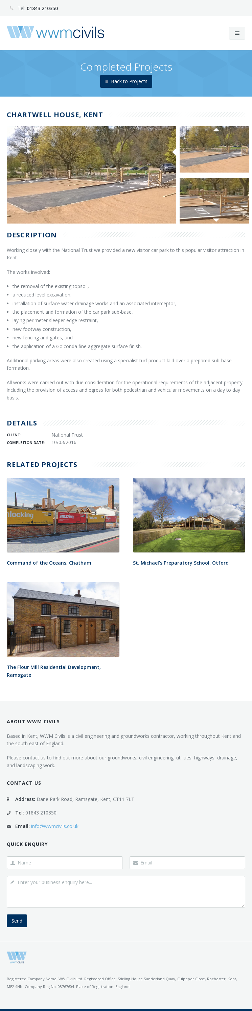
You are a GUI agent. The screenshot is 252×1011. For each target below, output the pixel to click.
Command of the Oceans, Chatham (49, 563)
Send (17, 920)
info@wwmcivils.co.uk (54, 826)
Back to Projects (126, 81)
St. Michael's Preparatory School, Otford (181, 563)
